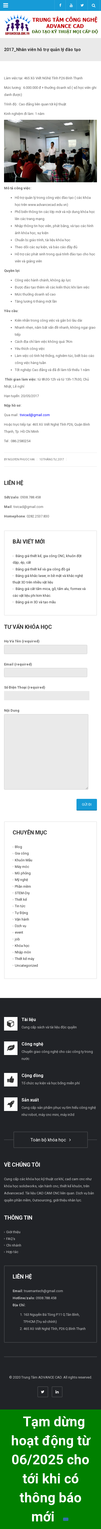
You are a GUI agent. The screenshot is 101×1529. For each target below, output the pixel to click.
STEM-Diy (22, 893)
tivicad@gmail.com (35, 415)
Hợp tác (12, 1252)
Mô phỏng (23, 873)
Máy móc (22, 867)
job (17, 939)
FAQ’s (10, 1238)
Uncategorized (26, 965)
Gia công (22, 853)
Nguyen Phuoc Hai (21, 459)
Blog (18, 847)
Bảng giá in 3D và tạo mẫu (36, 602)
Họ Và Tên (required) (45, 645)
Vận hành (22, 919)
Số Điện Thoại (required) (46, 691)
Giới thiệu (13, 1232)
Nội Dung (46, 749)
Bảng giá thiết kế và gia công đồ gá (43, 569)
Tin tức (20, 906)
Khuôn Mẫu (23, 860)
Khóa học (22, 946)
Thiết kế (21, 899)
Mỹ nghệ (21, 880)
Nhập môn (23, 952)
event (19, 932)
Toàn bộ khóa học (50, 1139)
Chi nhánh (13, 1245)
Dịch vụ (20, 926)
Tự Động (21, 913)
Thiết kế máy (24, 959)
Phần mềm (23, 886)
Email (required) (45, 668)
